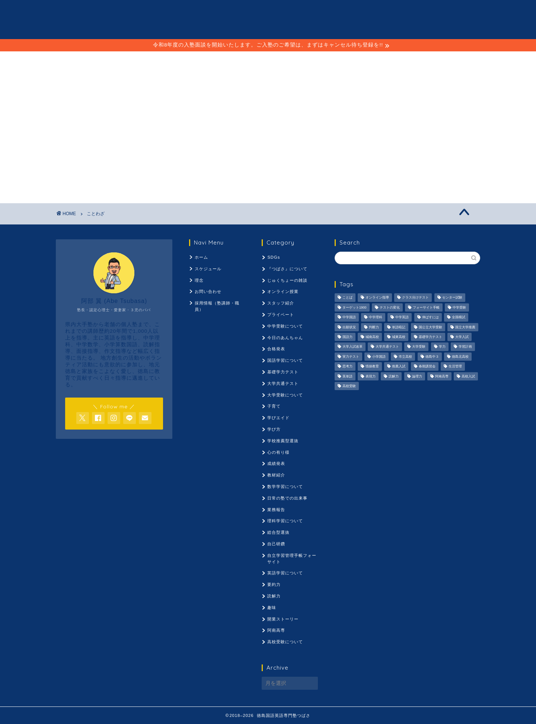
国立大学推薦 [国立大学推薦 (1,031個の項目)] (465, 327)
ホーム (201, 257)
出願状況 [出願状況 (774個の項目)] (349, 327)
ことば (230, 60)
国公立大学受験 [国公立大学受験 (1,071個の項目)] (430, 327)
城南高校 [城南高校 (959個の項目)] (372, 337)
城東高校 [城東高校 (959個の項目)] (398, 337)
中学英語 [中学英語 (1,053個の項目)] (402, 317)
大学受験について (285, 395)
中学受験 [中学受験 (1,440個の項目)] (459, 307)
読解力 (274, 596)
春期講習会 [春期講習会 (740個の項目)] (427, 367)
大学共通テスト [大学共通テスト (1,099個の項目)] (387, 347)
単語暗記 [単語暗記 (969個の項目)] (398, 327)
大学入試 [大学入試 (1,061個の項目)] (462, 337)
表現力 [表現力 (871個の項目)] (371, 376)
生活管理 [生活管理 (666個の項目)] (455, 367)
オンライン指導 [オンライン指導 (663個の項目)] (377, 298)
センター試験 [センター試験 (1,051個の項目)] (452, 298)
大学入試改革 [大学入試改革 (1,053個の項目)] (352, 347)
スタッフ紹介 (280, 303)
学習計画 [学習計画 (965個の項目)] (465, 347)
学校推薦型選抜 (283, 440)
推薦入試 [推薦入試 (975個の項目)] (398, 367)
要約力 (274, 584)
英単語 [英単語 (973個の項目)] (347, 376)
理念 (267, 60)
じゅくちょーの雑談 (287, 280)
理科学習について (285, 521)
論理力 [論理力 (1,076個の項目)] (417, 376)
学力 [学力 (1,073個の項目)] (442, 347)
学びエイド (278, 417)
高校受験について (285, 642)
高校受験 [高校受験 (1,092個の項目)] (349, 386)
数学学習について (285, 486)
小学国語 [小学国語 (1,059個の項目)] (379, 356)
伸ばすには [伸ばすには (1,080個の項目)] (430, 317)
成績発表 (276, 463)
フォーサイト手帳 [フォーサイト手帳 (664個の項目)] (426, 307)
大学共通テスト (283, 383)
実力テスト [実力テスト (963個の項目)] (350, 356)
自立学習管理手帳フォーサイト (291, 558)
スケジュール (180, 60)
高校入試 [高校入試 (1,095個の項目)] (468, 376)
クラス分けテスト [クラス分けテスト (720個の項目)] (415, 298)
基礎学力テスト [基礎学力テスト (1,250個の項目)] (430, 337)
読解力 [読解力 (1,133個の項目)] (394, 376)
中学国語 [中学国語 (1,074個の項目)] (349, 317)
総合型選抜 (278, 532)
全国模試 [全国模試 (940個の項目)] (458, 317)
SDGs (273, 257)
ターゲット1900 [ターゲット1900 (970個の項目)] (354, 307)
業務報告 (276, 509)
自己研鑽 (276, 544)
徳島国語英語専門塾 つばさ (268, 18)
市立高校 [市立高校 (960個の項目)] (405, 356)
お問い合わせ (208, 291)
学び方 (274, 429)
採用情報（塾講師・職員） (335, 60)
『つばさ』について (287, 269)
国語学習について (285, 360)
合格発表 (276, 349)
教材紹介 (276, 475)
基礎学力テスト (283, 372)
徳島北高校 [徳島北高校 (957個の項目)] (460, 356)
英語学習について (285, 573)
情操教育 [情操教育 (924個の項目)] (372, 367)
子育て (274, 406)
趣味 (271, 607)
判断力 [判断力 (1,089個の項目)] (374, 327)
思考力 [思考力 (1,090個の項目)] (347, 367)
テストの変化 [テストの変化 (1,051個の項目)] (390, 307)
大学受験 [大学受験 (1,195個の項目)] (418, 347)
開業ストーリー (283, 619)
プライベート (280, 314)
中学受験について (285, 326)
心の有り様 (278, 452)
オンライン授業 (283, 291)
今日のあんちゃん (285, 337)
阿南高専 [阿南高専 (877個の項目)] (442, 376)
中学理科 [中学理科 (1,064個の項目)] (375, 317)
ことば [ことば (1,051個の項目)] (347, 298)
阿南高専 (276, 630)
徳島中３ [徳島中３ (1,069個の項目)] (432, 356)
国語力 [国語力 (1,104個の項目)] (347, 337)
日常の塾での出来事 (287, 498)
